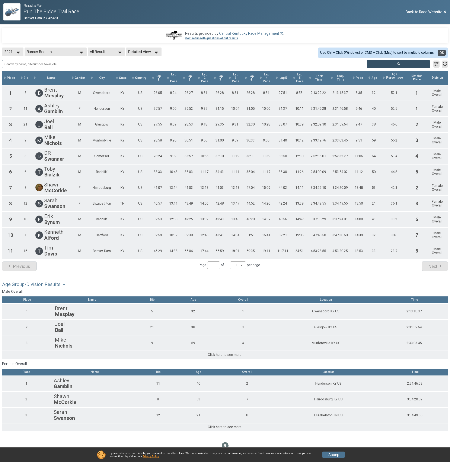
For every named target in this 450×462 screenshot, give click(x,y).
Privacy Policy (151, 456)
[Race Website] (13, 11)
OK (442, 53)
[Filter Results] (436, 64)
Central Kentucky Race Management (249, 33)
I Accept (333, 455)
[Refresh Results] (445, 64)
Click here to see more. (225, 355)
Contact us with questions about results (211, 38)
